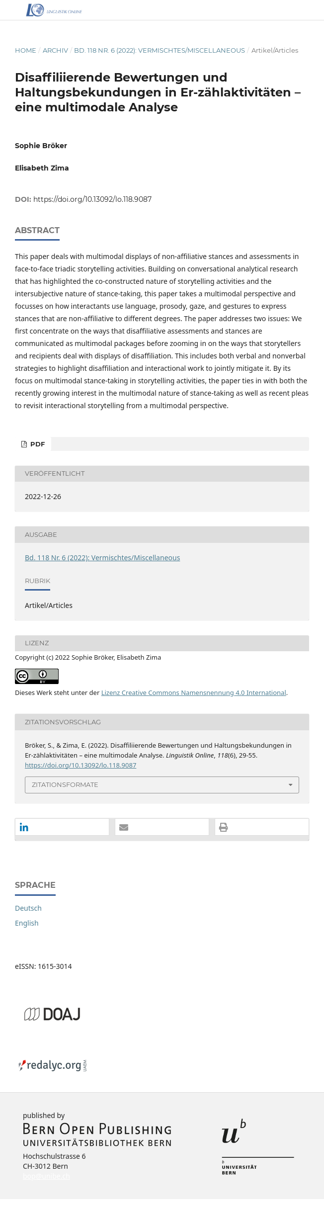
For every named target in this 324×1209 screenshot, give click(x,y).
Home (25, 50)
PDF (36, 444)
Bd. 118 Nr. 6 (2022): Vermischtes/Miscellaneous (159, 50)
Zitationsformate (65, 784)
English (27, 923)
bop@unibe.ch (46, 1176)
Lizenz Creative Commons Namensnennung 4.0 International (193, 692)
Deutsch (28, 908)
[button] (62, 827)
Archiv (55, 50)
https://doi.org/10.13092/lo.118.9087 (92, 199)
